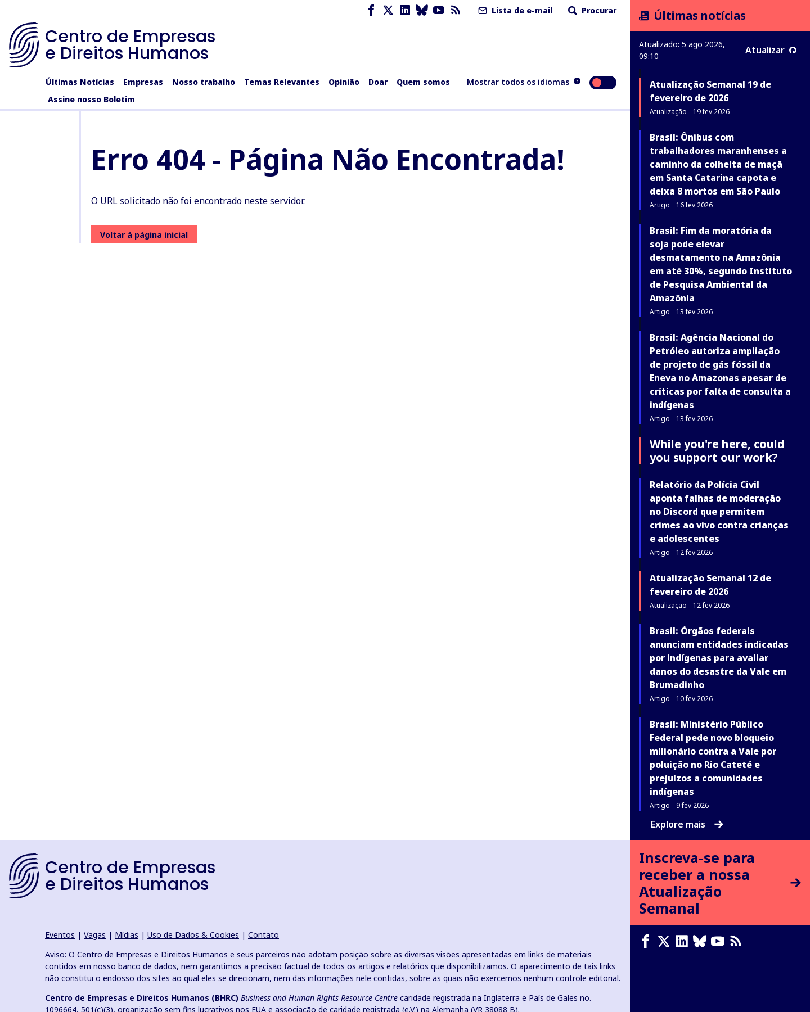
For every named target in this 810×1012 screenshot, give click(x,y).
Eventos (60, 934)
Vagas (95, 934)
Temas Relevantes (282, 81)
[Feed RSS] (455, 10)
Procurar (591, 10)
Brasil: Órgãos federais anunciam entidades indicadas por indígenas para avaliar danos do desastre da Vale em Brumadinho (719, 658)
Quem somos (423, 81)
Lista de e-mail (514, 10)
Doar (378, 81)
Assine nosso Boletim (91, 99)
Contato (263, 934)
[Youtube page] (439, 10)
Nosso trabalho (203, 81)
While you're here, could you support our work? (717, 450)
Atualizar (770, 50)
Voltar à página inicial (144, 234)
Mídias (126, 934)
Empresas (143, 81)
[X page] (388, 10)
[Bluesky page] (422, 10)
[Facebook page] (371, 10)
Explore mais (687, 824)
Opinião (343, 81)
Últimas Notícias (80, 81)
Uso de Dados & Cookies (193, 934)
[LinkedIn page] (405, 10)
